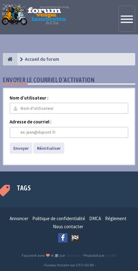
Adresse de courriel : (31, 122)
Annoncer (19, 218)
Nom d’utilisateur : (29, 98)
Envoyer (21, 148)
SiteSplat (72, 255)
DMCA (95, 218)
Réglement (115, 218)
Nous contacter (68, 226)
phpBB (110, 255)
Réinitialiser (49, 148)
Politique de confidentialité (58, 218)
